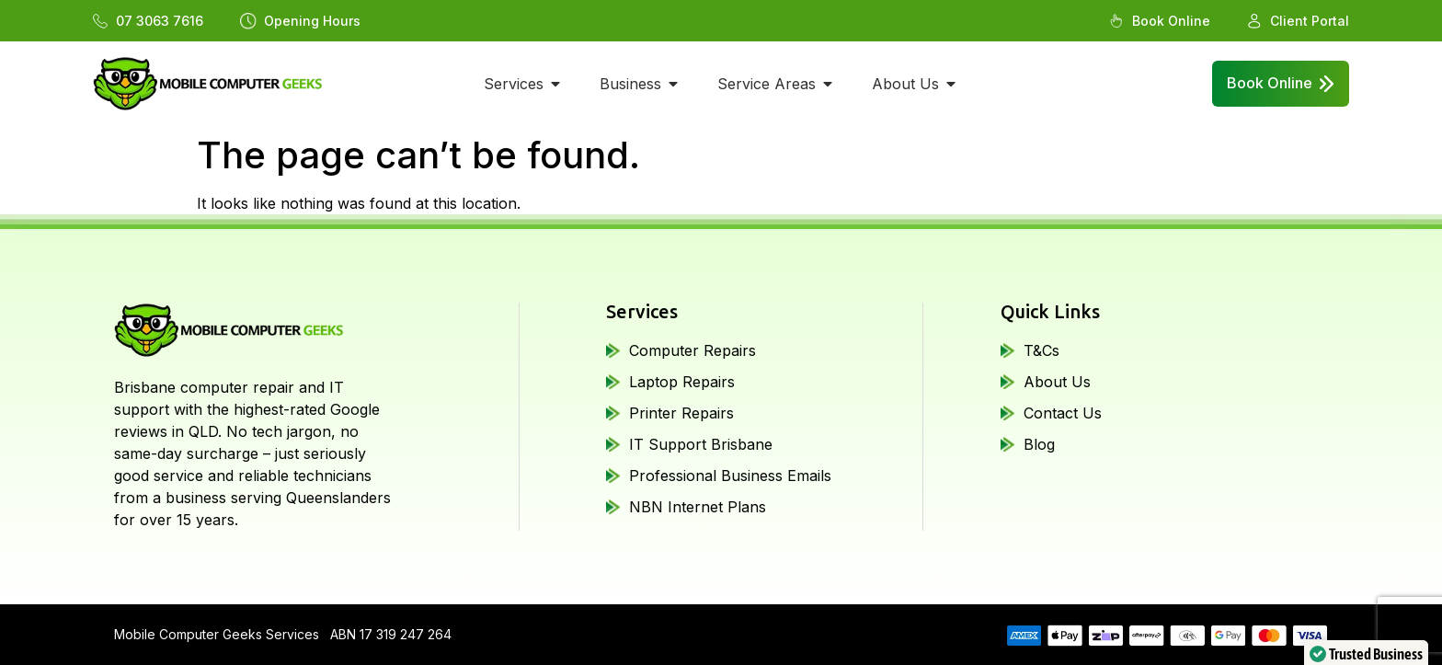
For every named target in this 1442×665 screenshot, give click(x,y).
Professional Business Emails (730, 475)
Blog (1039, 444)
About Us (1057, 382)
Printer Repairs (681, 413)
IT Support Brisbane (700, 444)
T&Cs (1041, 350)
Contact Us (1063, 413)
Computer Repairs (692, 350)
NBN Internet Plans (697, 507)
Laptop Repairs (682, 382)
